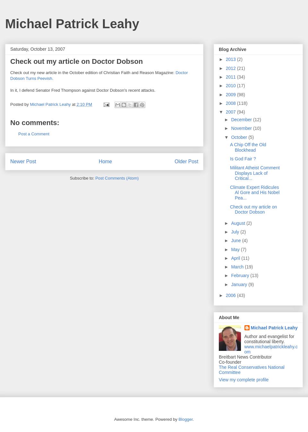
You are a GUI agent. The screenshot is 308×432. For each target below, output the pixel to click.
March (238, 266)
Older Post (186, 161)
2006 (231, 295)
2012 (231, 68)
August (238, 223)
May (236, 249)
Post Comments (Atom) (117, 178)
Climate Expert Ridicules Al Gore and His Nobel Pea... (254, 193)
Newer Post (23, 161)
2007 (231, 111)
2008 (231, 103)
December (242, 119)
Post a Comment (33, 133)
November (242, 128)
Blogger (185, 419)
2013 (231, 59)
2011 (231, 77)
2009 (231, 94)
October (239, 137)
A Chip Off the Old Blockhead (248, 147)
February (240, 275)
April (236, 258)
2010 (231, 85)
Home (105, 161)
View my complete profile (244, 379)
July (235, 231)
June (236, 240)
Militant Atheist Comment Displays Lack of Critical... (255, 173)
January (239, 284)
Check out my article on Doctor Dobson (253, 209)
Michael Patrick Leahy (72, 24)
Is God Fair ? (243, 158)
